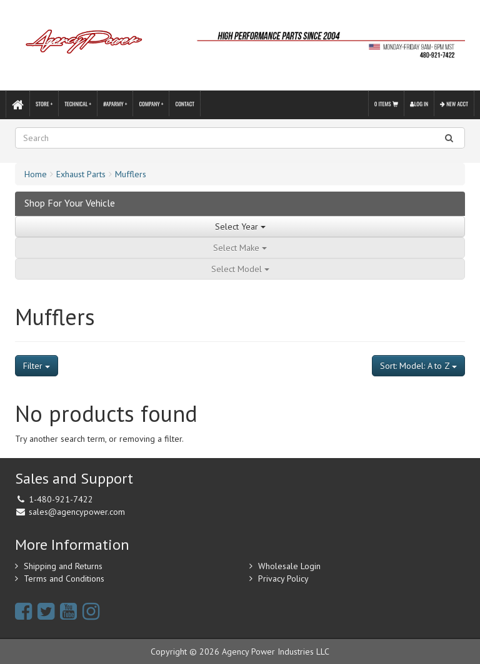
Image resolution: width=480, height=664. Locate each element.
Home (35, 174)
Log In (419, 103)
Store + (44, 103)
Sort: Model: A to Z (418, 365)
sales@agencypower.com (77, 511)
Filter (36, 365)
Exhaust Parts (81, 174)
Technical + (77, 103)
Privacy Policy (283, 578)
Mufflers (130, 174)
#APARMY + (115, 103)
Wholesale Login (289, 566)
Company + (151, 103)
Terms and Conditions (64, 578)
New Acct (454, 103)
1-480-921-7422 (61, 499)
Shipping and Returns (63, 566)
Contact (184, 103)
